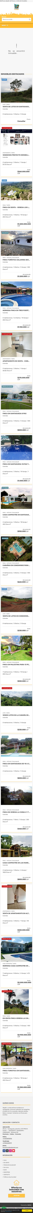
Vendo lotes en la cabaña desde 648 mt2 (16, 715)
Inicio (5, 1160)
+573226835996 (7, 1138)
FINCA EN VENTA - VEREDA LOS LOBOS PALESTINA (16, 207)
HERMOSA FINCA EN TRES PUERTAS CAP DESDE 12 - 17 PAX (16, 310)
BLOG (5, 1170)
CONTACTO (7, 1174)
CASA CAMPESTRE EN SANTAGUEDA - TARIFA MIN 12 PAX (16, 515)
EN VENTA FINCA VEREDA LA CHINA (16, 1018)
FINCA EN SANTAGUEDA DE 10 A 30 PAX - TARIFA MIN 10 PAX (16, 764)
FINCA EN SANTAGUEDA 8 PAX (14, 414)
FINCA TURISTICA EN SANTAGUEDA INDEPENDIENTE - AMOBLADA (16, 1071)
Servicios (6, 1167)
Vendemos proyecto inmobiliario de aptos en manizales (16, 155)
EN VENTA (6, 1162)
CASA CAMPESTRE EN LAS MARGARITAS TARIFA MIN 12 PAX (16, 863)
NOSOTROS (7, 1172)
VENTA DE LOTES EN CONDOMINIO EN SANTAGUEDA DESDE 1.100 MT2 (16, 616)
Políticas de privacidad (10, 1177)
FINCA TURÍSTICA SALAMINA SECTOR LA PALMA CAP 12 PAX (16, 260)
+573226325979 (7, 1143)
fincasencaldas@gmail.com (10, 1147)
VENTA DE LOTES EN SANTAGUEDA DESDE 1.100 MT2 (16, 107)
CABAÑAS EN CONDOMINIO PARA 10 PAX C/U (16, 565)
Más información (8, 1211)
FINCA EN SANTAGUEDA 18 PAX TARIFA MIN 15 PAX (16, 464)
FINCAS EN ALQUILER (10, 1165)
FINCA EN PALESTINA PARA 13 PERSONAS (16, 665)
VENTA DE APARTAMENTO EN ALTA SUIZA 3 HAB (16, 913)
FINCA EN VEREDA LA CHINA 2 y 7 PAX (16, 812)
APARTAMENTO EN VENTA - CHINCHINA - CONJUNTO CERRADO (16, 361)
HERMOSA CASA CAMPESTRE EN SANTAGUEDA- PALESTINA (16, 966)
